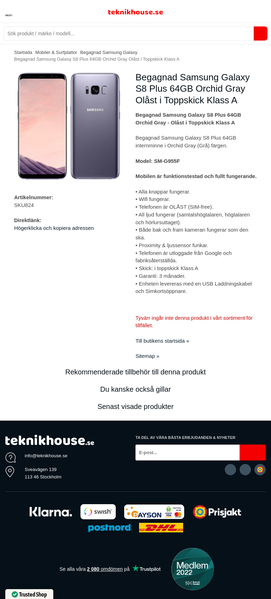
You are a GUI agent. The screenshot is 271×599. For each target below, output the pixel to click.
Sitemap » (147, 356)
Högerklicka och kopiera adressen (54, 228)
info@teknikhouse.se (46, 455)
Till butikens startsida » (162, 341)
